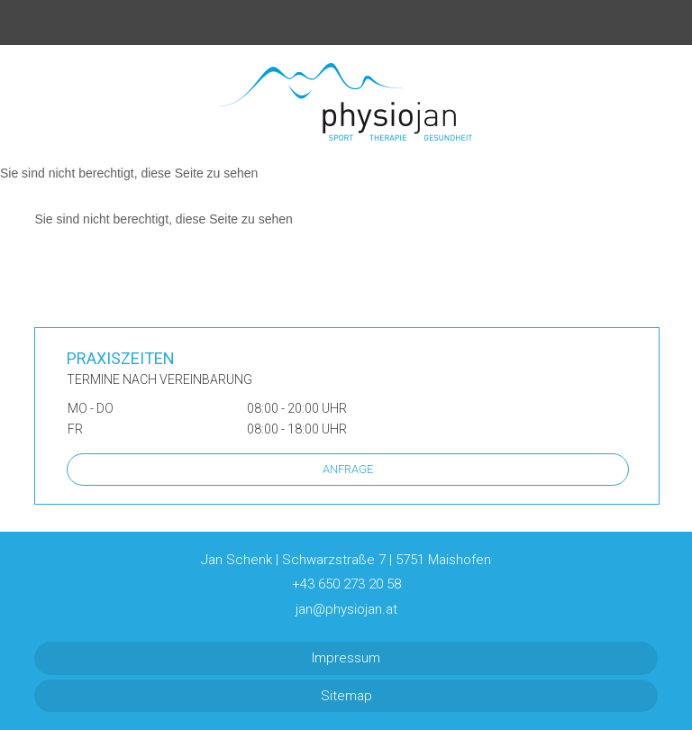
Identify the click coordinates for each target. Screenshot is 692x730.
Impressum (346, 658)
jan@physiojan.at (346, 609)
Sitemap (346, 696)
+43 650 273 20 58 (346, 584)
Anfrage (348, 469)
